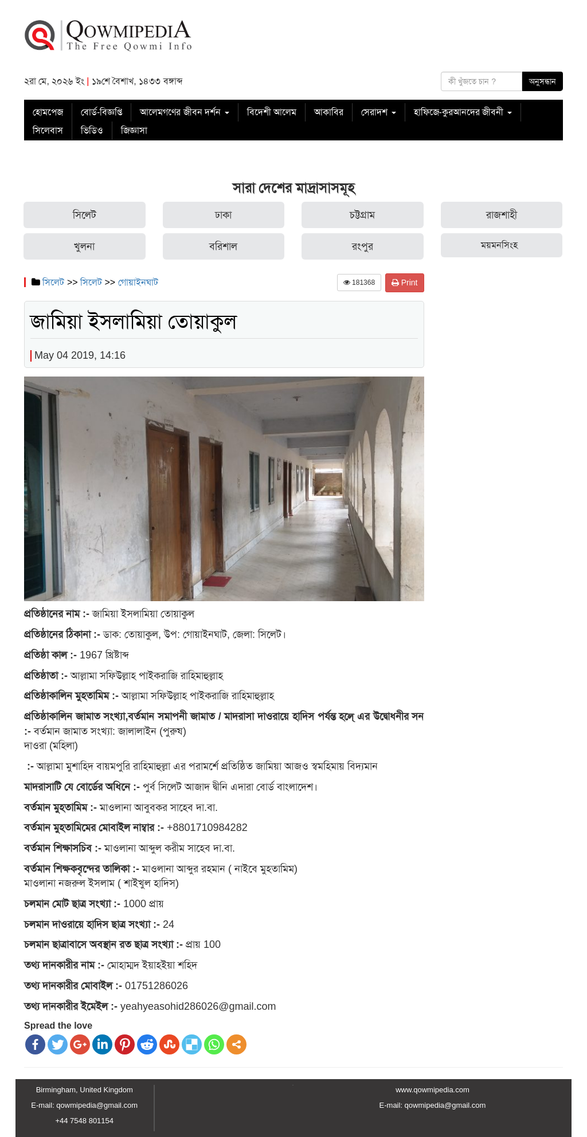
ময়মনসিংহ (499, 245)
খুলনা (84, 246)
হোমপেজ (48, 112)
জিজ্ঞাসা (134, 130)
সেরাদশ (378, 112)
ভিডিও (92, 130)
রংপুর (362, 246)
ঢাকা (223, 215)
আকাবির (328, 112)
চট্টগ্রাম (362, 215)
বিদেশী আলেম (271, 112)
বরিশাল (223, 246)
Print (405, 282)
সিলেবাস (48, 130)
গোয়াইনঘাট (138, 282)
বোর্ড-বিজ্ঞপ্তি (101, 112)
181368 (359, 283)
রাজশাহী (501, 215)
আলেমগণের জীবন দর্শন (184, 112)
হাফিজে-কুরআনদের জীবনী (463, 112)
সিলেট (84, 215)
